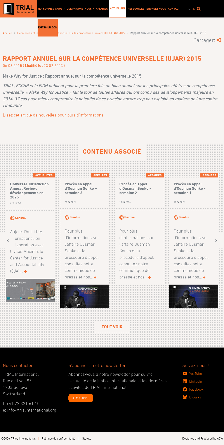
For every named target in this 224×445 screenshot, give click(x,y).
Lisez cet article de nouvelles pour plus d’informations (53, 115)
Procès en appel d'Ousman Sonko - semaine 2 (135, 188)
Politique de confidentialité (58, 438)
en (193, 9)
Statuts (86, 438)
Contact (174, 8)
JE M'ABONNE (81, 398)
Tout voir (112, 326)
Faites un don (47, 27)
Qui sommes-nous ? (51, 8)
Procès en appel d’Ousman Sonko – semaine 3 (81, 188)
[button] (7, 240)
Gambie (75, 217)
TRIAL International (23, 438)
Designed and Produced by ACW (202, 438)
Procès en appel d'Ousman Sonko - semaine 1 (189, 188)
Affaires (102, 8)
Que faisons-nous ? (80, 8)
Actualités (117, 8)
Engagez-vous (156, 8)
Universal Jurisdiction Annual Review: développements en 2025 (29, 190)
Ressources (136, 8)
